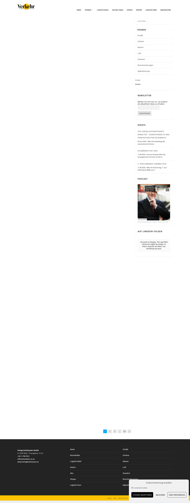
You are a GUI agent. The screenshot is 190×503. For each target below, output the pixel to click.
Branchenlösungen (94, 64)
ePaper (139, 12)
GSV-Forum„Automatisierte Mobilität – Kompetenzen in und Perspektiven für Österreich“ (153, 137)
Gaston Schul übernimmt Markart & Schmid (45, 220)
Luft (139, 56)
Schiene (141, 44)
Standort (32, 61)
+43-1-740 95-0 (23, 458)
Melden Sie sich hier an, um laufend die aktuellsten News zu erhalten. (152, 105)
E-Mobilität (32, 306)
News (79, 12)
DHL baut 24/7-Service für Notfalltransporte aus (93, 59)
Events (129, 12)
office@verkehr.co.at (26, 461)
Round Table (117, 12)
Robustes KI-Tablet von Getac (95, 302)
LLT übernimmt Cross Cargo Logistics (41, 57)
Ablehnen (160, 495)
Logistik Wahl (103, 12)
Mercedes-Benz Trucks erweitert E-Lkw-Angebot (42, 138)
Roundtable (75, 458)
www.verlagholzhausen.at (28, 464)
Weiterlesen (27, 93)
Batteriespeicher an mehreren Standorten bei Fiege (103, 226)
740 (124, 434)
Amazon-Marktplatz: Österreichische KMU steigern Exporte (44, 384)
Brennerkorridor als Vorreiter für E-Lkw (44, 302)
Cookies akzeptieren (142, 495)
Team (109, 500)
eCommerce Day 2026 (148, 153)
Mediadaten (165, 12)
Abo (71, 475)
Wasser (90, 388)
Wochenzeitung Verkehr (147, 224)
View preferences (177, 495)
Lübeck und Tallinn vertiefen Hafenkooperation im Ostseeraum (98, 383)
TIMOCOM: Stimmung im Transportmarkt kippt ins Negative (102, 141)
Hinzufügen (144, 116)
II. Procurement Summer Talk (152, 166)
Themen (88, 12)
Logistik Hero (151, 12)
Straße (31, 144)
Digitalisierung (93, 306)
